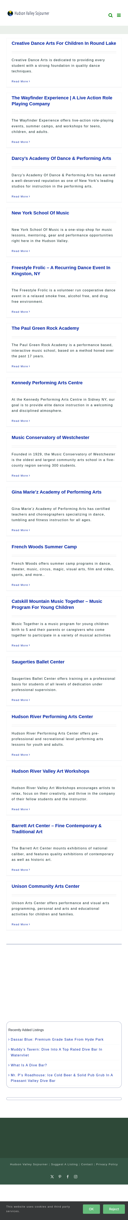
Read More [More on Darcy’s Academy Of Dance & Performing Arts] (20, 196)
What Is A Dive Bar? (29, 1065)
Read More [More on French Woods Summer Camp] (20, 584)
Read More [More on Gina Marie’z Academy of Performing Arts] (20, 530)
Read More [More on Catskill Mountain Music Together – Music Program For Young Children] (20, 645)
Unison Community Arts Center (46, 886)
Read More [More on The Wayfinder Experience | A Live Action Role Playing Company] (20, 142)
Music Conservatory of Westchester (50, 437)
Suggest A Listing (64, 1164)
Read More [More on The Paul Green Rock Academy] (20, 366)
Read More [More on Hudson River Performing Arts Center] (20, 754)
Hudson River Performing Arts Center (52, 716)
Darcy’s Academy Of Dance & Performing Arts (61, 158)
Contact (87, 1164)
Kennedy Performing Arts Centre (47, 382)
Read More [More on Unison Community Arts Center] (20, 924)
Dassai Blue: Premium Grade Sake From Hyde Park (57, 1039)
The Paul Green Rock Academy (45, 328)
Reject (114, 1209)
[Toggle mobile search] (110, 15)
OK (91, 1209)
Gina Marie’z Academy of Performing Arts (56, 492)
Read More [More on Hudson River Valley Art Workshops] (20, 809)
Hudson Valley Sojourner (29, 1164)
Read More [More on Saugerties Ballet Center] (20, 700)
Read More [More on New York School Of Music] (20, 251)
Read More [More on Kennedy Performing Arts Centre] (20, 420)
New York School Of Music (40, 212)
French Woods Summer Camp (44, 546)
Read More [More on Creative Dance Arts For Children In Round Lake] (20, 81)
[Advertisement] (64, 983)
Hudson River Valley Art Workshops (50, 771)
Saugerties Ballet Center (38, 661)
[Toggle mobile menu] (119, 15)
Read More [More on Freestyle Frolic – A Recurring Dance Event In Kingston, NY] (20, 311)
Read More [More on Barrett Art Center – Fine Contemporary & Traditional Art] (20, 869)
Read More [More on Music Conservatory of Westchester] (20, 475)
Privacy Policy (107, 1164)
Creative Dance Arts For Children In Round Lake (64, 43)
